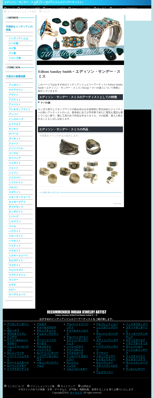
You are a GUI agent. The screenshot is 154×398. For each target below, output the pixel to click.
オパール (13, 133)
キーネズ (41, 343)
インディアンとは (18, 38)
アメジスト (15, 104)
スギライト (15, 192)
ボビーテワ (13, 330)
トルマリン (15, 221)
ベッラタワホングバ (137, 324)
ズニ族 (12, 53)
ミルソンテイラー (106, 356)
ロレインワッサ (15, 353)
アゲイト (13, 94)
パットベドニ (44, 349)
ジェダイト (15, 163)
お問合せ (86, 386)
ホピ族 (12, 48)
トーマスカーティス (18, 369)
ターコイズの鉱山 (81, 8)
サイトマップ (68, 386)
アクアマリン (16, 90)
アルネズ (41, 324)
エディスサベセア (135, 340)
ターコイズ (76, 392)
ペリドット (15, 245)
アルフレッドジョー (107, 324)
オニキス (13, 129)
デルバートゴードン (77, 337)
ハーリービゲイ (74, 346)
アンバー (13, 114)
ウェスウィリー (104, 372)
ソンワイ (71, 365)
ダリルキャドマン (16, 333)
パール (12, 226)
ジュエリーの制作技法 (125, 8)
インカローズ (16, 119)
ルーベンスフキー (16, 365)
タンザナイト (16, 211)
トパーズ (13, 216)
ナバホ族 (13, 43)
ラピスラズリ (16, 270)
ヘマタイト (15, 241)
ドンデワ (12, 337)
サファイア (15, 158)
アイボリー (15, 85)
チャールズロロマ (46, 327)
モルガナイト (16, 260)
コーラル (13, 153)
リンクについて (15, 386)
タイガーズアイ (17, 202)
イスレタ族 (15, 58)
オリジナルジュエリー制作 (21, 11)
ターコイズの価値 (55, 8)
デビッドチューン (46, 330)
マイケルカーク (74, 353)
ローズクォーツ (17, 294)
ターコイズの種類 (30, 8)
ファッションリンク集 (42, 386)
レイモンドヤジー (106, 359)
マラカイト (15, 250)
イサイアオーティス (137, 343)
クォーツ (13, 143)
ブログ (46, 11)
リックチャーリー (135, 356)
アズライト (15, 99)
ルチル (12, 284)
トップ (11, 8)
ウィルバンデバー (135, 369)
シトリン (13, 172)
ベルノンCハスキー (76, 369)
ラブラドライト (17, 275)
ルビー (12, 289)
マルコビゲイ (44, 346)
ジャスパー (15, 177)
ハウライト (15, 231)
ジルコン (13, 187)
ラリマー (13, 280)
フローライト (16, 236)
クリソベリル (16, 148)
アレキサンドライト (19, 109)
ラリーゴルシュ (74, 349)
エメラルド (15, 124)
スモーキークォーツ (19, 197)
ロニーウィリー (104, 362)
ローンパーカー (134, 346)
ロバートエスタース (18, 362)
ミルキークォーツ (18, 255)
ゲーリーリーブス (46, 340)
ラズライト (15, 265)
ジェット (13, 168)
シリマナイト (16, 182)
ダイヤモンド (16, 206)
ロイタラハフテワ (135, 359)
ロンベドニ (72, 362)
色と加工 (102, 8)
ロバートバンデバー (48, 353)
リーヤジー (102, 353)
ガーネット (15, 138)
